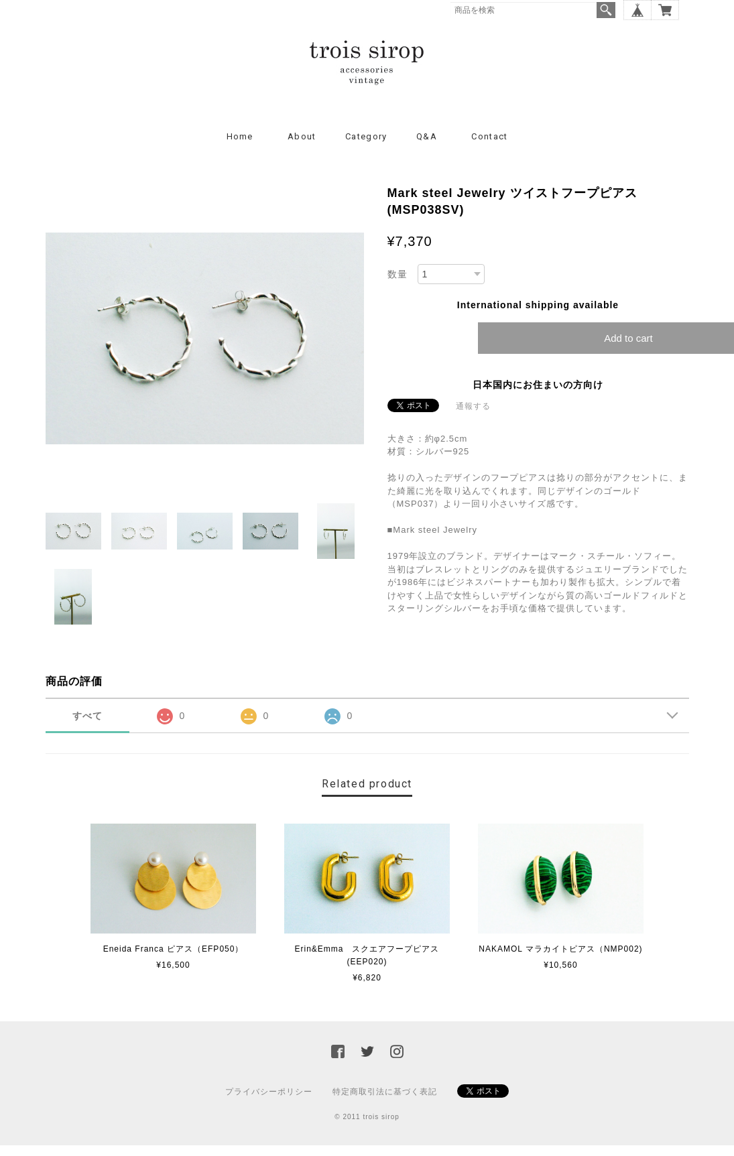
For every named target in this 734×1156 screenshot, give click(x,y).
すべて (87, 715)
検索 (606, 10)
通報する (473, 406)
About (302, 136)
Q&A (426, 136)
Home (240, 136)
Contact (489, 136)
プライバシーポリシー (268, 1091)
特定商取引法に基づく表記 (384, 1091)
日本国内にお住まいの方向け (538, 384)
